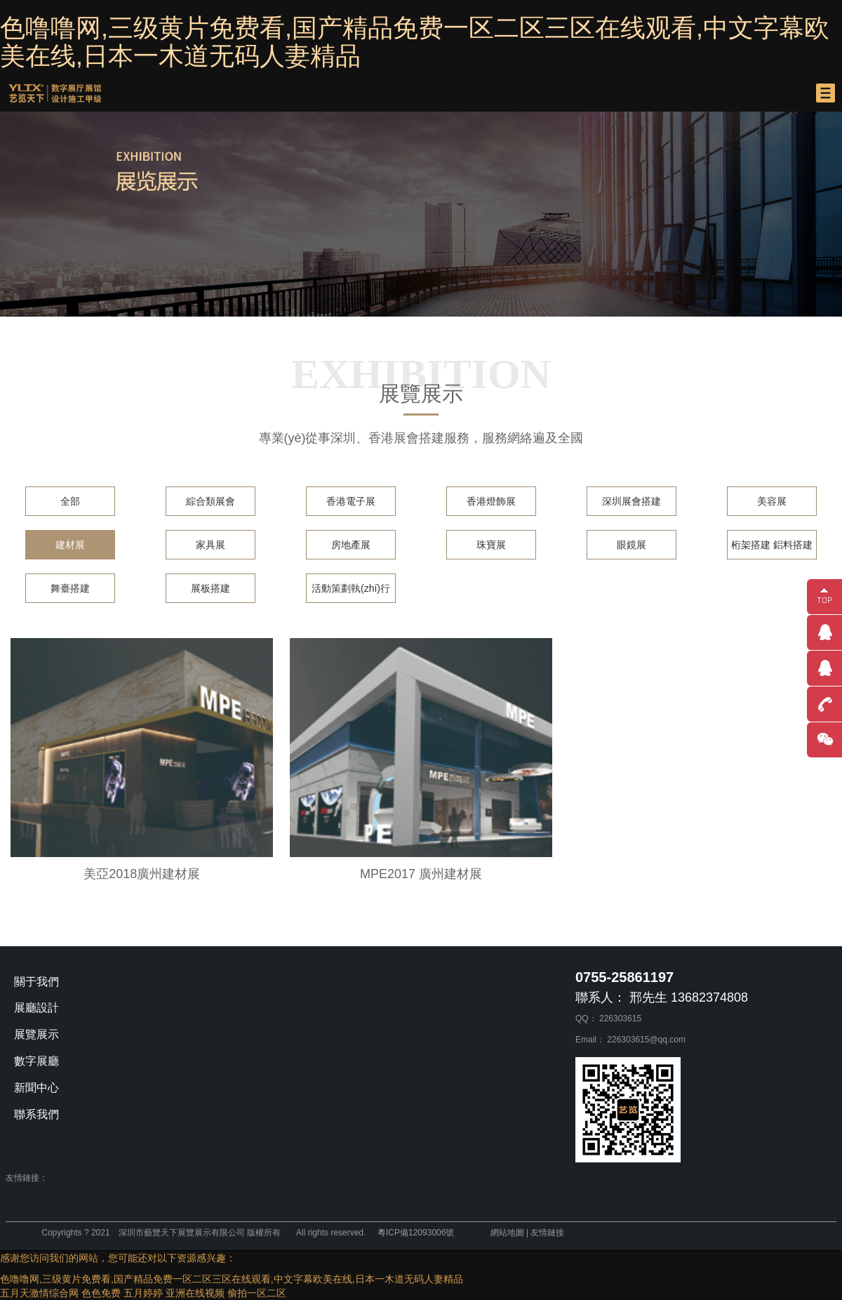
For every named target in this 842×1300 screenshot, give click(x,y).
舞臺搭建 (70, 588)
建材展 (70, 544)
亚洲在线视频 (195, 1293)
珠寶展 (491, 544)
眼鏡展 (631, 544)
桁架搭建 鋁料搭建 (772, 544)
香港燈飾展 (491, 501)
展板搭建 (210, 588)
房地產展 (350, 544)
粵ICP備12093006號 (415, 1233)
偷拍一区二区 (256, 1293)
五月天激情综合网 (39, 1293)
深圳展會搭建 (631, 501)
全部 (70, 501)
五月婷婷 (143, 1293)
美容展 (772, 501)
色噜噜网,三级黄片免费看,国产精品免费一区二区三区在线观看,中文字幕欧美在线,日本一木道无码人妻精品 (414, 41)
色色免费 (101, 1293)
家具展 (210, 544)
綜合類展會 (210, 501)
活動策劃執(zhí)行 (351, 588)
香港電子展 (350, 501)
